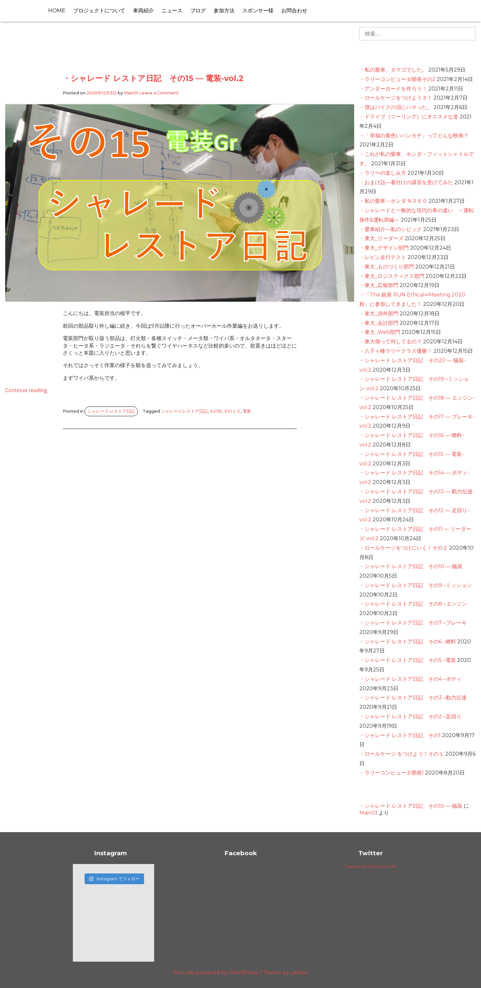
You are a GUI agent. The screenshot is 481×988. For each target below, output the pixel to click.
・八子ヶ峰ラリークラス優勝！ (395, 351)
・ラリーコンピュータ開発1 (391, 773)
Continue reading (26, 390)
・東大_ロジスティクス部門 (391, 276)
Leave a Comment (159, 92)
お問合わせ (294, 10)
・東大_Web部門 (379, 332)
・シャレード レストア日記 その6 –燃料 (407, 641)
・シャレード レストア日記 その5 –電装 (407, 660)
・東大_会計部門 (378, 323)
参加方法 (224, 10)
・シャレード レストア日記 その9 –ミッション (415, 585)
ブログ (198, 10)
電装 (247, 411)
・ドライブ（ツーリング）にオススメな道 (408, 117)
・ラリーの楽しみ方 (382, 173)
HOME (56, 10)
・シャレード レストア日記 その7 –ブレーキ (413, 623)
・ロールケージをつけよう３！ (395, 98)
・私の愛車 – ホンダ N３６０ (393, 201)
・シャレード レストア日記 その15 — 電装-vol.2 (153, 78)
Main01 (131, 92)
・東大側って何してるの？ (390, 341)
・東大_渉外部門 (378, 313)
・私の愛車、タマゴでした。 (393, 70)
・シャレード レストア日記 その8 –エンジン (413, 604)
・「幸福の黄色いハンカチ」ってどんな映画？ (414, 135)
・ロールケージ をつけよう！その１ (401, 754)
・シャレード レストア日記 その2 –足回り (410, 716)
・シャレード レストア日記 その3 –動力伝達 (413, 697)
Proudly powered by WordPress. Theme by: (232, 972)
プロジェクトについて (99, 10)
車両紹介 (143, 10)
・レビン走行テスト (382, 257)
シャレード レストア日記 (111, 411)
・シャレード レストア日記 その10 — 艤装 (410, 566)
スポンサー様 (258, 10)
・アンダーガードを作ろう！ (393, 89)
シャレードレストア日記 (184, 411)
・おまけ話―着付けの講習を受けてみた (406, 182)
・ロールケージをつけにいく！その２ (403, 548)
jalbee (300, 972)
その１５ (232, 411)
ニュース (172, 10)
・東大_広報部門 (378, 285)
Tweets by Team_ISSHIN (370, 866)
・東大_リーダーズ (381, 238)
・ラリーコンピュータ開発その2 (397, 79)
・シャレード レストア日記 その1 (400, 735)
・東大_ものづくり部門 (386, 267)
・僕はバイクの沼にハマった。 (395, 107)
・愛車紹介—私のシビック (390, 229)
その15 (215, 411)
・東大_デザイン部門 (384, 248)
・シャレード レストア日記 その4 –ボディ (410, 679)
